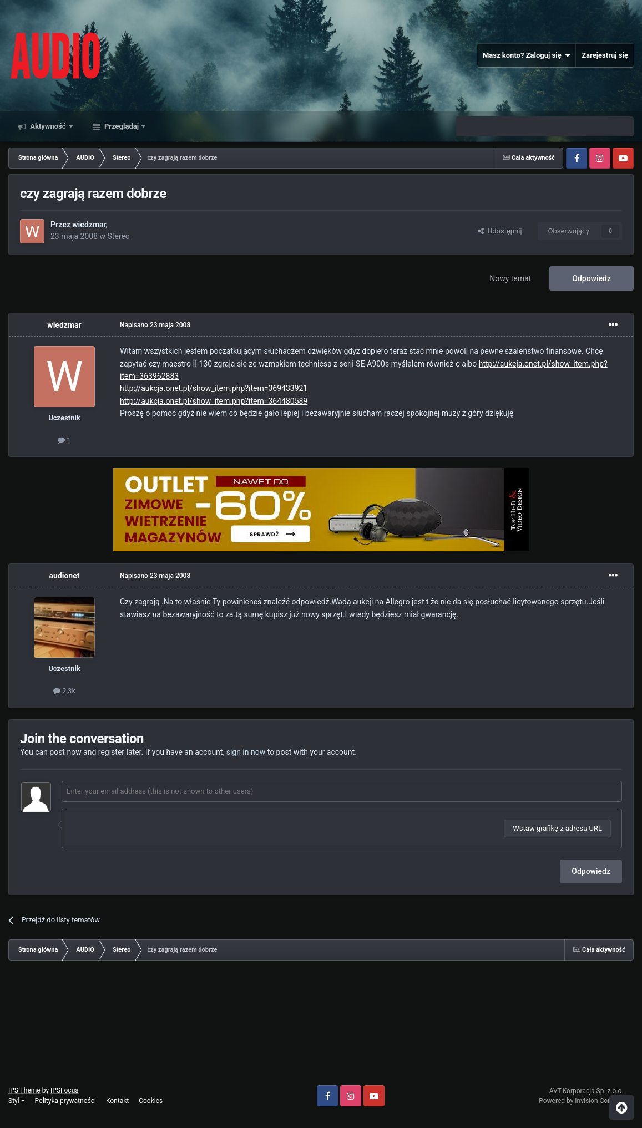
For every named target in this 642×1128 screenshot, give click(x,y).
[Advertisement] (321, 1027)
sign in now (246, 752)
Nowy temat (510, 278)
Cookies (151, 1101)
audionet (64, 575)
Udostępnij (500, 231)
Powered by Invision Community (586, 1101)
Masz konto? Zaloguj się (526, 55)
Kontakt (117, 1101)
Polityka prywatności (65, 1101)
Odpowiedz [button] (591, 871)
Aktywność (48, 126)
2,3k (64, 691)
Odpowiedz (591, 278)
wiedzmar (88, 224)
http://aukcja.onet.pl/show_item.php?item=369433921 (213, 388)
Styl (16, 1101)
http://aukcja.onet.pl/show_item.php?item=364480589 (213, 401)
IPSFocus (64, 1090)
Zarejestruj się (605, 55)
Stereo (118, 236)
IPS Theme (24, 1090)
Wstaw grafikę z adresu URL (557, 828)
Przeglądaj (122, 126)
